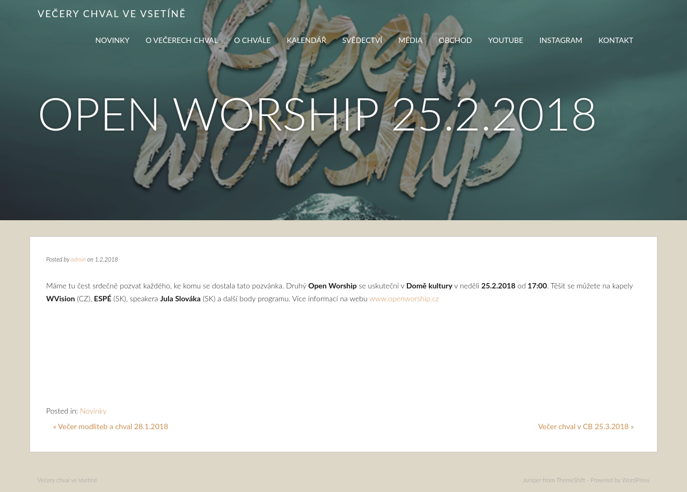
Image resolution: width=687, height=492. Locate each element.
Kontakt (615, 40)
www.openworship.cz (403, 298)
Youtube (505, 40)
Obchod (455, 40)
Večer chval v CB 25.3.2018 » (586, 426)
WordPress (635, 479)
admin (78, 259)
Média (410, 40)
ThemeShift (570, 479)
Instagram (560, 40)
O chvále (252, 40)
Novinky (113, 40)
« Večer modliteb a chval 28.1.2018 (110, 426)
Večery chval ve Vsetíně (112, 13)
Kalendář (306, 40)
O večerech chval (181, 40)
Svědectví (362, 40)
